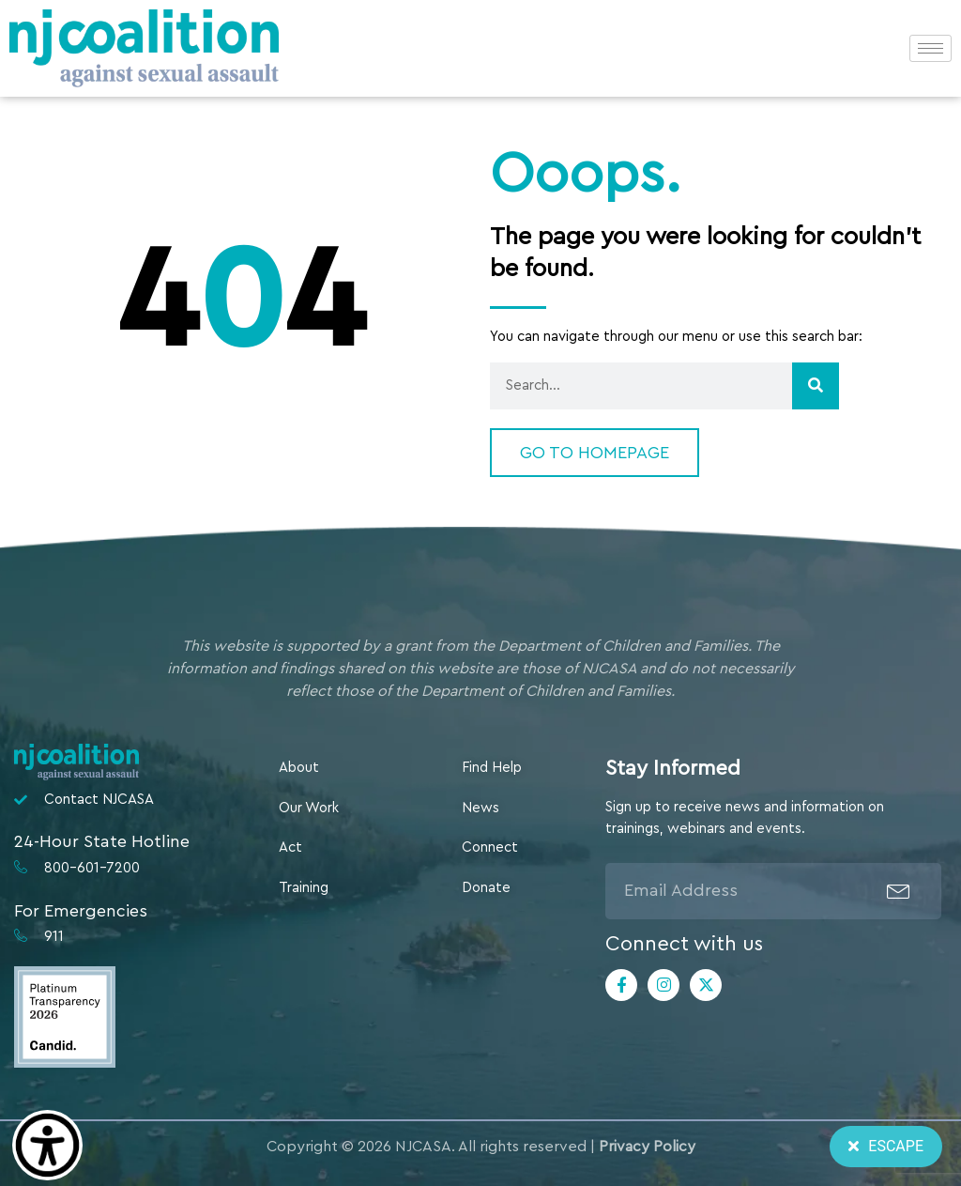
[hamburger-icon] (930, 48)
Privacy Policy (647, 1146)
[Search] (815, 385)
